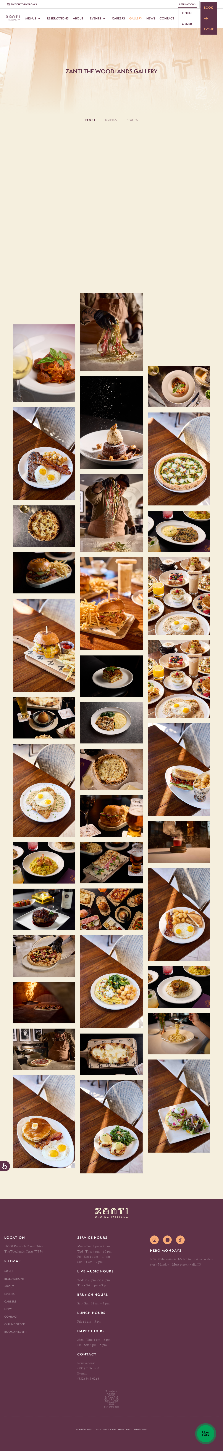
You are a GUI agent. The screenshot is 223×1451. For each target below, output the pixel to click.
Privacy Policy (125, 1429)
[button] (33, 18)
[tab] (90, 120)
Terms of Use (140, 1429)
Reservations (58, 18)
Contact (167, 18)
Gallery (135, 18)
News (150, 18)
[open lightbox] (44, 363)
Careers (118, 18)
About (78, 18)
